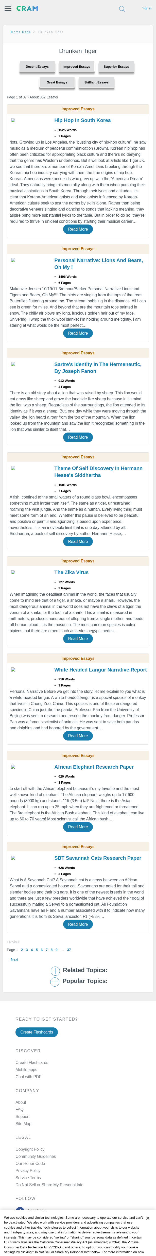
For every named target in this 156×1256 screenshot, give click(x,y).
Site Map (23, 1124)
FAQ (19, 1109)
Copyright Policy (29, 1149)
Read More (78, 229)
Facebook (36, 1210)
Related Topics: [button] (85, 970)
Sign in (146, 8)
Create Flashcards (36, 1032)
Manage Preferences (34, 1185)
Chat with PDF (28, 1077)
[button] (8, 8)
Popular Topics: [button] (85, 981)
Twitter (33, 1223)
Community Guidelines (35, 1156)
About (20, 1102)
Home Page (21, 32)
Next (14, 959)
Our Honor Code (30, 1163)
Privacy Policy (27, 1170)
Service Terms (28, 1178)
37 (69, 950)
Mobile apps (26, 1070)
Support (22, 1116)
